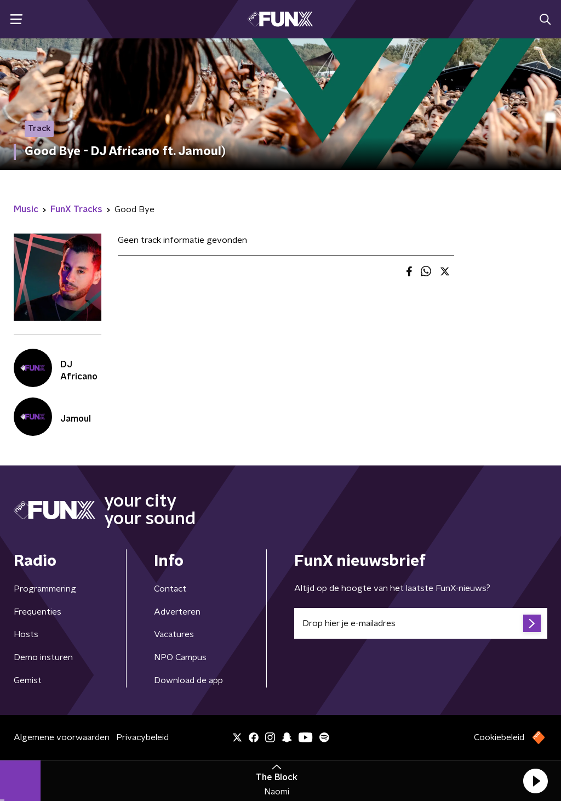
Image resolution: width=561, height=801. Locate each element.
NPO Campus (180, 657)
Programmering (45, 588)
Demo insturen (43, 657)
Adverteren (177, 611)
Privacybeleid (142, 737)
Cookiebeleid (499, 737)
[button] (535, 780)
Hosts (26, 634)
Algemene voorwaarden (62, 737)
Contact (170, 588)
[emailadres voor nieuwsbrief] (420, 623)
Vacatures (174, 634)
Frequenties (37, 611)
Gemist (28, 680)
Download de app (188, 680)
